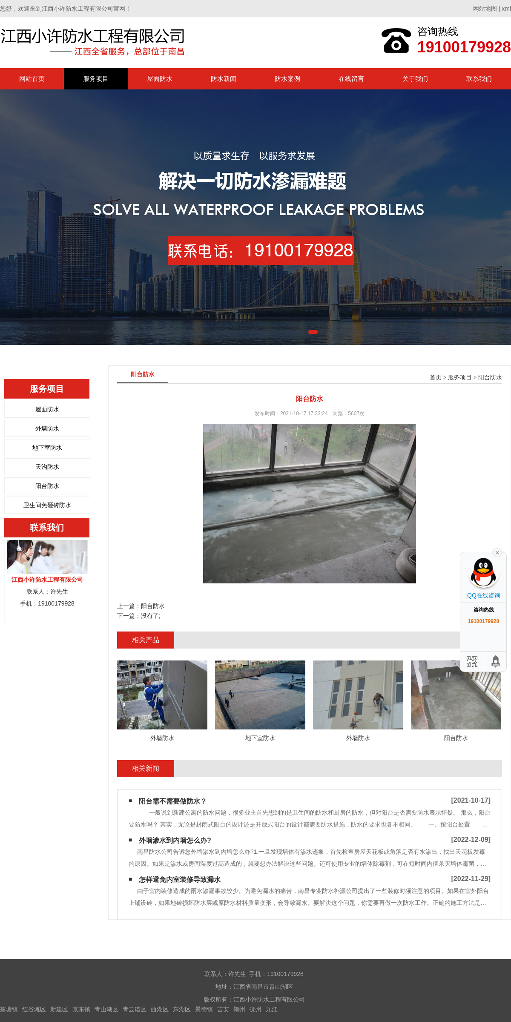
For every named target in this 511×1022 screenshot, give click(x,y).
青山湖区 (106, 1009)
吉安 (223, 1009)
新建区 (59, 1009)
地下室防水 (47, 447)
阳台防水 (47, 485)
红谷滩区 (34, 1009)
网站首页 (32, 78)
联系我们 (479, 78)
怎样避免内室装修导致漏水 (180, 879)
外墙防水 (47, 428)
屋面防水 (159, 78)
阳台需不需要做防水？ (173, 801)
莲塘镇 (9, 1009)
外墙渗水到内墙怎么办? (175, 840)
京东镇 (81, 1009)
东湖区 (182, 1009)
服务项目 (96, 78)
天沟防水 (47, 466)
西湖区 (160, 1009)
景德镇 (204, 1009)
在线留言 (351, 78)
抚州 (255, 1009)
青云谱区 (134, 1009)
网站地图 (485, 8)
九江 (272, 1009)
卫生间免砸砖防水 (47, 505)
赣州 (239, 1009)
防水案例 (287, 78)
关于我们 (415, 78)
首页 (436, 377)
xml (506, 8)
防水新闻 (223, 78)
